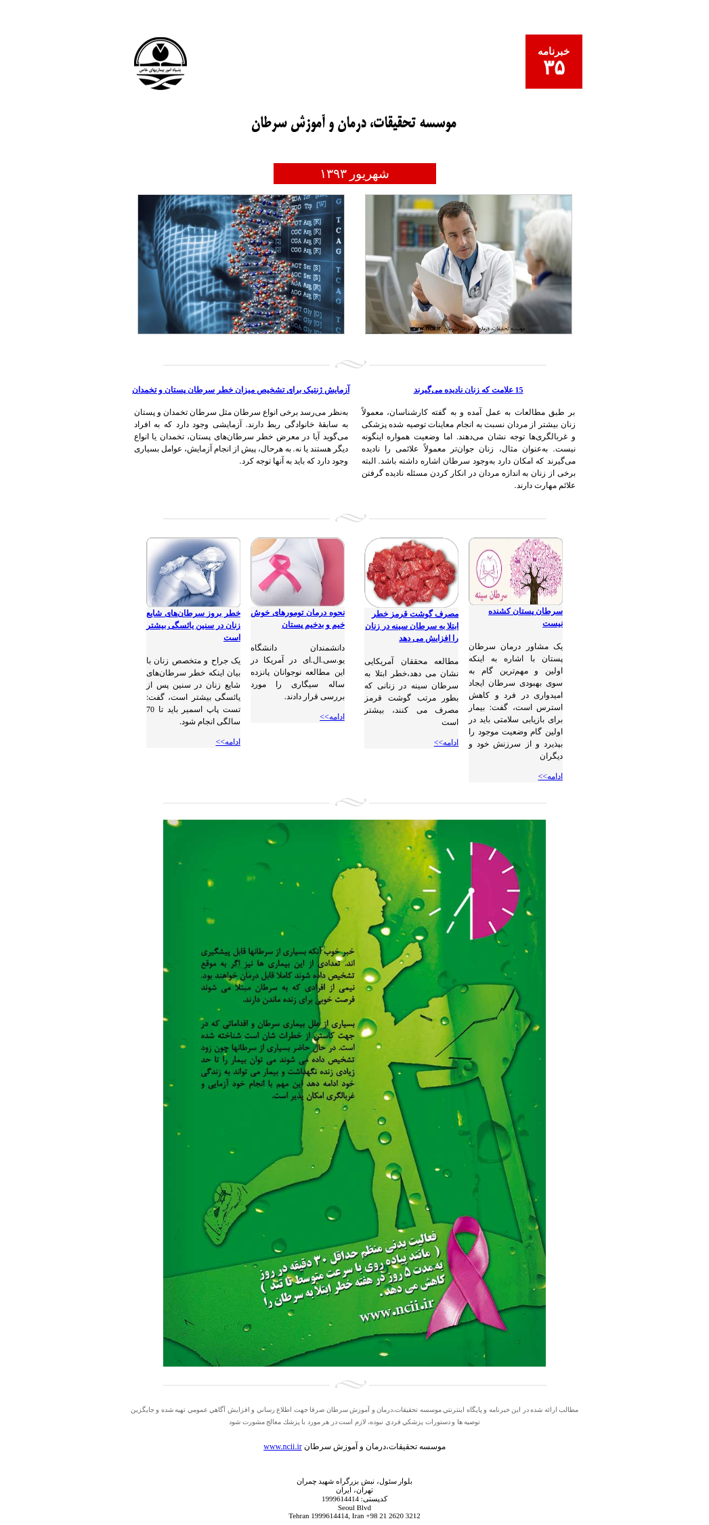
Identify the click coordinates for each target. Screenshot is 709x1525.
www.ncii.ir (282, 1446)
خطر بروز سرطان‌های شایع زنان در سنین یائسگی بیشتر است (193, 625)
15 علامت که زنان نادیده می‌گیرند (468, 390)
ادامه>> (550, 776)
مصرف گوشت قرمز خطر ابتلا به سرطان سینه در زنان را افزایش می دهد (411, 626)
